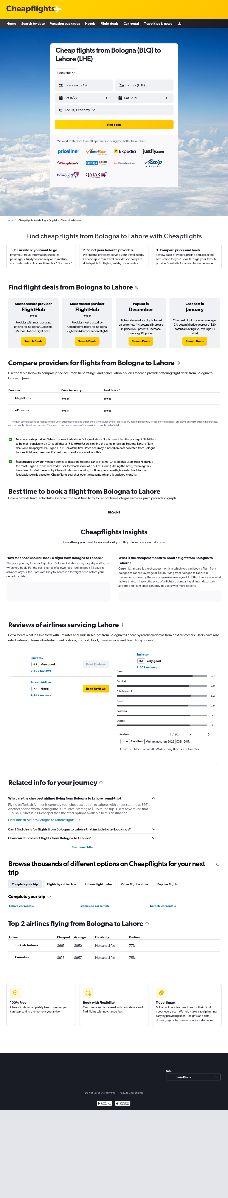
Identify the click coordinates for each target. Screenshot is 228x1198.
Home (11, 24)
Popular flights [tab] (167, 884)
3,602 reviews (41, 671)
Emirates (37, 658)
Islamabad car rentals (94, 906)
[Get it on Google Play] (104, 1104)
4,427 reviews (41, 695)
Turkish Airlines (41, 682)
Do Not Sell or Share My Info (100, 1092)
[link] (33, 341)
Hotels (90, 24)
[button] (82, 98)
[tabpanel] (114, 582)
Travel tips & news (158, 24)
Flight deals (109, 24)
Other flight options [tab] (134, 884)
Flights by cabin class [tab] (61, 884)
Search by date (33, 24)
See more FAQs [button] (82, 847)
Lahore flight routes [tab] (98, 884)
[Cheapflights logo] (30, 9)
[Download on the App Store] (123, 1104)
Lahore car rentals (21, 906)
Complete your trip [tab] (25, 884)
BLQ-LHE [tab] (114, 512)
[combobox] (66, 72)
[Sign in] (179, 23)
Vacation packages (65, 24)
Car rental (131, 24)
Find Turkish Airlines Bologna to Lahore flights (44, 820)
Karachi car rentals (163, 906)
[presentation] (137, 287)
